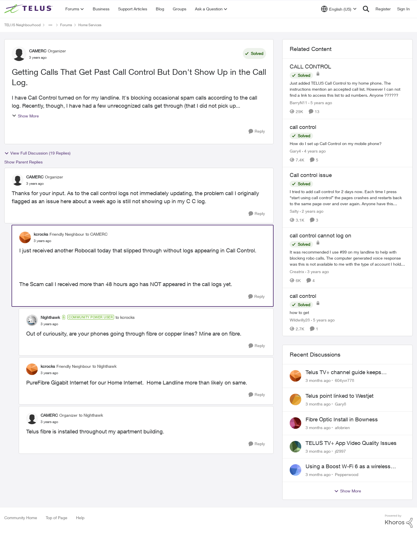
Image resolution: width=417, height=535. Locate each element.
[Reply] (256, 131)
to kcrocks (124, 317)
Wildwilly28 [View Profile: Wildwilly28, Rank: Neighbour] (300, 319)
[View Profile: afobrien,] (295, 423)
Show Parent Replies (23, 161)
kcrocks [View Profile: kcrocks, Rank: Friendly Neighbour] (41, 234)
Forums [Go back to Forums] (66, 25)
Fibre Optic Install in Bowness (342, 419)
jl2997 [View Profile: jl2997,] (340, 450)
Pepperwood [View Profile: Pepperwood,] (346, 474)
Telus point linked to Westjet (340, 396)
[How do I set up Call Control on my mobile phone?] (347, 143)
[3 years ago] (317, 272)
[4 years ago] (314, 151)
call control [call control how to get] (303, 296)
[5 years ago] (320, 103)
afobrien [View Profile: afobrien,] (342, 427)
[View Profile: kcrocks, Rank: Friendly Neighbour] (25, 237)
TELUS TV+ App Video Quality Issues (351, 443)
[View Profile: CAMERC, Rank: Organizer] (19, 54)
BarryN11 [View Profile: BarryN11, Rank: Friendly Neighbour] (298, 102)
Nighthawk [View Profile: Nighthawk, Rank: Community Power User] (50, 317)
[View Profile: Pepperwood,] (295, 470)
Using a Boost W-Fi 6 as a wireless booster (348, 466)
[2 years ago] (311, 211)
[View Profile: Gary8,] (295, 399)
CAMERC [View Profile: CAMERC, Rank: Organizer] (37, 50)
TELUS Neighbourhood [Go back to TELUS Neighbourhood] (22, 25)
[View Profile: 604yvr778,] (295, 376)
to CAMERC (96, 234)
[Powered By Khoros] (399, 521)
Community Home (20, 517)
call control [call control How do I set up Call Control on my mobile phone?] (303, 127)
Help (80, 517)
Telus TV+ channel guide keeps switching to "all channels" (343, 372)
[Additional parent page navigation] (50, 25)
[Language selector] (339, 9)
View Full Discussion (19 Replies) (37, 153)
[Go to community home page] (29, 9)
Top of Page (56, 517)
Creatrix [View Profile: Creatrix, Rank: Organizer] (297, 271)
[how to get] (347, 312)
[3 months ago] (318, 380)
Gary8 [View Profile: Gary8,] (340, 403)
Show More (25, 115)
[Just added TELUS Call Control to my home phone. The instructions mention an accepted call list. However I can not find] (347, 89)
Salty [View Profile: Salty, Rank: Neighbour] (294, 211)
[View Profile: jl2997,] (295, 446)
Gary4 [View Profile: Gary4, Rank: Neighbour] (295, 150)
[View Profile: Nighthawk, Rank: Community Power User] (32, 320)
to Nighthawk (104, 366)
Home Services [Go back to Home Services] (89, 25)
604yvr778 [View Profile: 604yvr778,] (344, 380)
